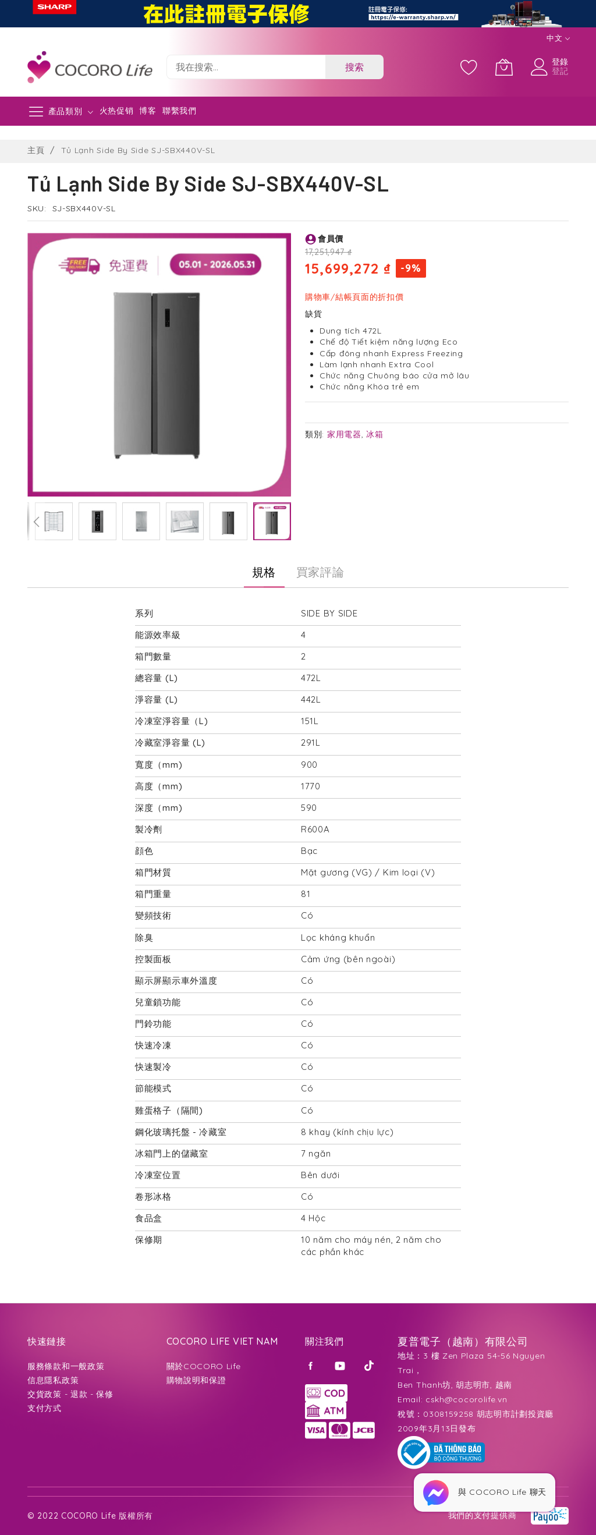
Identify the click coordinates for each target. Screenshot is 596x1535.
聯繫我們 (179, 110)
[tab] (264, 572)
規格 (264, 572)
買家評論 (320, 572)
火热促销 (117, 110)
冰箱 (374, 434)
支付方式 (44, 1408)
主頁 (35, 150)
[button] (36, 521)
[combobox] (246, 67)
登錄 (560, 61)
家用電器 (344, 434)
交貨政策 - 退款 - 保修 (70, 1394)
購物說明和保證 (196, 1380)
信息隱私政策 (53, 1380)
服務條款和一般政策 (65, 1366)
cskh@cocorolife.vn (466, 1399)
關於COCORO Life (203, 1366)
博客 (147, 110)
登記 (560, 71)
